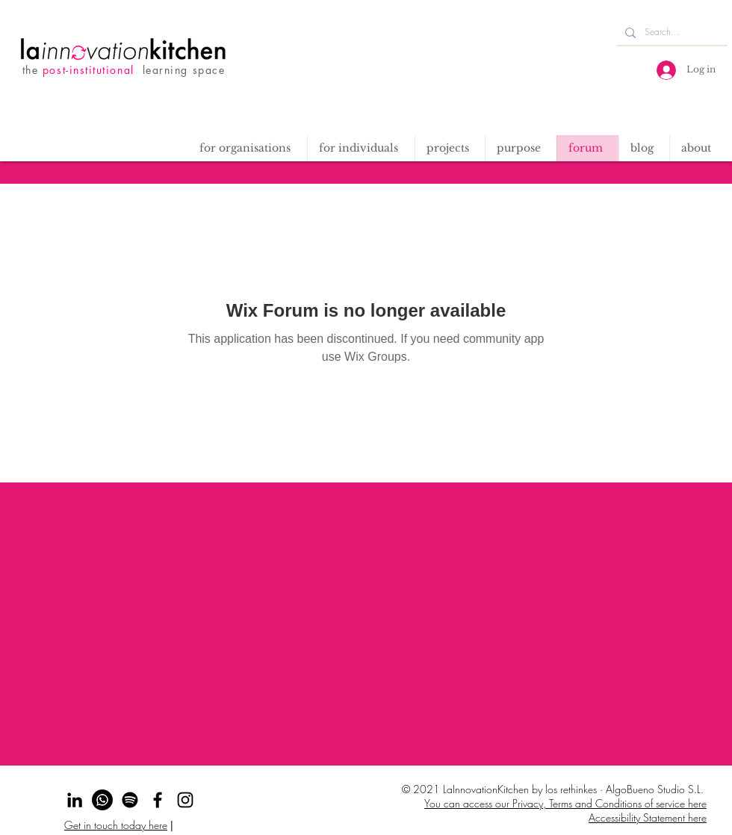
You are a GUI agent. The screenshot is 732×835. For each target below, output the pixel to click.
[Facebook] (157, 799)
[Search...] (670, 32)
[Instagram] (185, 799)
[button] (450, 148)
